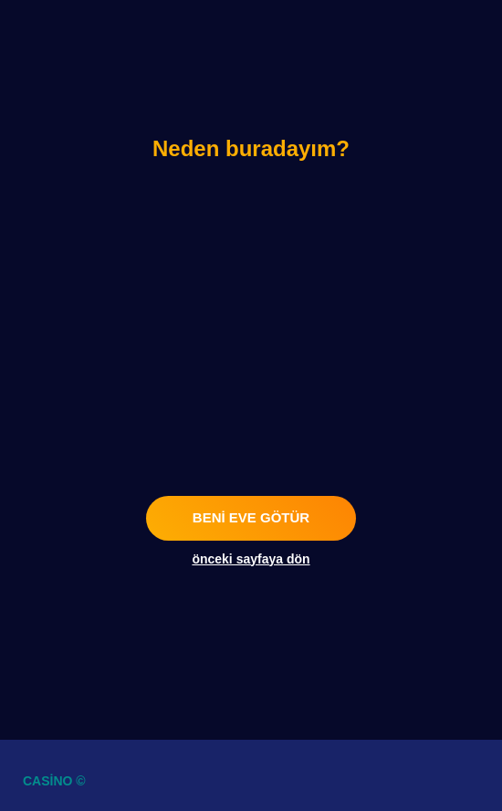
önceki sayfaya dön (250, 559)
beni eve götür (251, 517)
